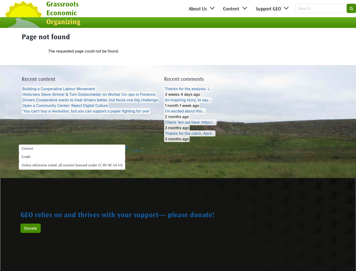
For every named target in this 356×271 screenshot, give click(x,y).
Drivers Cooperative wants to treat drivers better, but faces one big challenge (90, 100)
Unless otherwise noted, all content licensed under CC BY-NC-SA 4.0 (72, 165)
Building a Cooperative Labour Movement (58, 88)
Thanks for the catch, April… (190, 133)
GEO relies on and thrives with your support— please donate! (117, 215)
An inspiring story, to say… (188, 100)
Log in (137, 150)
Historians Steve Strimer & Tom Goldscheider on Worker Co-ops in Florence (88, 94)
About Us (198, 9)
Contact (27, 149)
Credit (26, 157)
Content (231, 9)
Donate (30, 228)
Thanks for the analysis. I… (188, 88)
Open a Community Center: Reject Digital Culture (65, 105)
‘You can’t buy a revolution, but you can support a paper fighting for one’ (86, 111)
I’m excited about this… (185, 111)
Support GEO (268, 9)
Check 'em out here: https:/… (190, 122)
